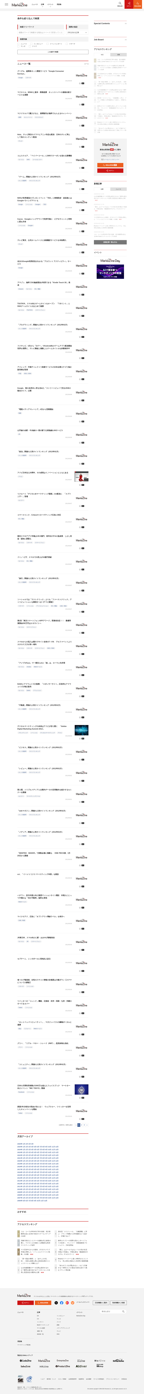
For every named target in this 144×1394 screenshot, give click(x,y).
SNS (58, 1335)
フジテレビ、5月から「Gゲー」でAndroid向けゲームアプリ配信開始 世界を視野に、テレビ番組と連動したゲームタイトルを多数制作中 (45, 347)
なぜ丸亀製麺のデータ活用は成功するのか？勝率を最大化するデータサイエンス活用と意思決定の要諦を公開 (35, 1270)
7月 (41, 1147)
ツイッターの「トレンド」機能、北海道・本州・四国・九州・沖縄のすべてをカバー (44, 1002)
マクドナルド (39, 117)
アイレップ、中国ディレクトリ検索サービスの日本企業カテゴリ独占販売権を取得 (44, 368)
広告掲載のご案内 (101, 1304)
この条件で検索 (53, 52)
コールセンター (37, 159)
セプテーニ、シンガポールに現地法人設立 (34, 959)
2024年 (19, 1149)
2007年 (19, 1198)
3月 (29, 1144)
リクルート (27, 1028)
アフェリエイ (37, 690)
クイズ (34, 46)
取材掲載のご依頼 (118, 1304)
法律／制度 (21, 920)
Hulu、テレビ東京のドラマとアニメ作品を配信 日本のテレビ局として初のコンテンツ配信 (43, 136)
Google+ (37, 204)
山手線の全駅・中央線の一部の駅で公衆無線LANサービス (40, 430)
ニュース (35, 4)
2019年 (19, 1164)
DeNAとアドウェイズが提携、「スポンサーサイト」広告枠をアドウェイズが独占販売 (44, 685)
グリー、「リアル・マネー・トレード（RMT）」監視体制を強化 (42, 1043)
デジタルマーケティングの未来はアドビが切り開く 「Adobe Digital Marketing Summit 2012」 (42, 727)
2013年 (19, 1181)
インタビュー (38, 44)
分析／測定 (63, 606)
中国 (19, 373)
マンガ (23, 46)
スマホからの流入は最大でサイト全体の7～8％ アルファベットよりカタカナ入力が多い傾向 (44, 643)
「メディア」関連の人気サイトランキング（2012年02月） (40, 832)
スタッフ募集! (62, 1379)
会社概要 (88, 1379)
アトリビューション (42, 606)
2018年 (19, 1166)
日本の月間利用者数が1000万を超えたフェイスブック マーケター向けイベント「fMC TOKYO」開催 (43, 1087)
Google (20, 77)
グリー (20, 1047)
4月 (32, 1144)
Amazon (20, 289)
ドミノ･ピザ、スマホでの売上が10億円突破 (34, 557)
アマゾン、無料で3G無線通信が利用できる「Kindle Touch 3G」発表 (43, 284)
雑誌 (19, 1028)
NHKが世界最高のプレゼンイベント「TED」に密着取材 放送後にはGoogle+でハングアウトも (44, 199)
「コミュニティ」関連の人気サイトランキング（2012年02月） (42, 1064)
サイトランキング (34, 180)
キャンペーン (28, 117)
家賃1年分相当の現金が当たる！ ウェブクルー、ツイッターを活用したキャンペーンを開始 (44, 1108)
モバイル (21, 159)
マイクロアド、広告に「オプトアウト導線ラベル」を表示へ (41, 916)
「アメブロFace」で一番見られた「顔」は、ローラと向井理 (41, 663)
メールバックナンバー (110, 159)
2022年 (19, 1155)
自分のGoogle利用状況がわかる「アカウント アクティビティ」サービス (44, 262)
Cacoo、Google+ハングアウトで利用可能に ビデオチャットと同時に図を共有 (44, 220)
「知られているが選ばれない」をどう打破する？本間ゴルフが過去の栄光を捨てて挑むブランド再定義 (72, 1268)
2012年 (19, 1184)
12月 (57, 1147)
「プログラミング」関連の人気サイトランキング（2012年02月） (43, 325)
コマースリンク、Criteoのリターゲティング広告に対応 (39, 515)
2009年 (19, 1192)
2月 (26, 1144)
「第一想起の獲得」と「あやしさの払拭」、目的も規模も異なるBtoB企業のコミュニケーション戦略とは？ (35, 1261)
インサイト (40, 1323)
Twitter (20, 1007)
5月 (35, 1147)
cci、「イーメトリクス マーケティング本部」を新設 (38, 874)
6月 (38, 1147)
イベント (50, 4)
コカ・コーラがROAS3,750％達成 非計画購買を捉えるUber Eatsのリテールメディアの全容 (36, 1234)
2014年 (19, 1178)
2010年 (19, 1189)
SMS (28, 159)
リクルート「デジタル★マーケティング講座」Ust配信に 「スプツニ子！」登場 (44, 495)
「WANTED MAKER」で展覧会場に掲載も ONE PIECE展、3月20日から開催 (43, 854)
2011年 (19, 1186)
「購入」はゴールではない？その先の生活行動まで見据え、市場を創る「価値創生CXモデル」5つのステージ (73, 1252)
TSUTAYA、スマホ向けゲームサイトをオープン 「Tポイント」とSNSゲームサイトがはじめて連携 (43, 305)
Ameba (29, 667)
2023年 (19, 1152)
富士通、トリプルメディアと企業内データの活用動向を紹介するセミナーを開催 (44, 791)
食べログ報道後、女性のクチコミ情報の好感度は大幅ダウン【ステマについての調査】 (44, 981)
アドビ (20, 476)
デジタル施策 (41, 1329)
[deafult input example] (40, 32)
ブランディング (23, 733)
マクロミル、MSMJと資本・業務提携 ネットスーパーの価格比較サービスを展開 (44, 93)
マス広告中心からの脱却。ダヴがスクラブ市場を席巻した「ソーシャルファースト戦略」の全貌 (35, 1252)
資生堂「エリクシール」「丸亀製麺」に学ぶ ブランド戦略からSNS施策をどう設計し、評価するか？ (72, 1234)
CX (38, 1320)
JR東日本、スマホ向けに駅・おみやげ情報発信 (36, 938)
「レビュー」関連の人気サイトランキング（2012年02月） (40, 768)
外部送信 (124, 1379)
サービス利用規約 (98, 1379)
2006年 (19, 1201)
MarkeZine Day (80, 1317)
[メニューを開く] (6, 4)
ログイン (110, 171)
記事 (42, 4)
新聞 (19, 117)
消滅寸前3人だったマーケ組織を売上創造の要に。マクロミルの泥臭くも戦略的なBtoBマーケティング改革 (36, 1243)
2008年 (19, 1195)
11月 (53, 1147)
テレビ (20, 141)
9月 (46, 1147)
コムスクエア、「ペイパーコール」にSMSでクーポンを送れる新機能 (44, 156)
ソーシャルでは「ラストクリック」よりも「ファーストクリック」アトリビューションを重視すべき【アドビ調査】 (44, 601)
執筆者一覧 (40, 1335)
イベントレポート (56, 44)
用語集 (59, 4)
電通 (19, 413)
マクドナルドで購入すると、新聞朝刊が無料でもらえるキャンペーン (44, 113)
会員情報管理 (72, 1379)
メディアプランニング (63, 1329)
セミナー (21, 500)
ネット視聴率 (22, 180)
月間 (118, 54)
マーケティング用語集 (24, 1346)
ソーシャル (29, 204)
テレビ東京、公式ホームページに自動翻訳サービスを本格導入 (41, 240)
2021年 (19, 1158)
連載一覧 (39, 1332)
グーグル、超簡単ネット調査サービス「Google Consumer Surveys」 (40, 72)
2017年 (19, 1169)
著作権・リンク (51, 1379)
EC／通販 (37, 289)
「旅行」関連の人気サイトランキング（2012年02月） (38, 578)
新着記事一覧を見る (110, 242)
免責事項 (81, 1379)
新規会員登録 (110, 165)
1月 (24, 1144)
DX (38, 1317)
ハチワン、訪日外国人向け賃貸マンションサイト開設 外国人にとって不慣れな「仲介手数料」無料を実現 (44, 896)
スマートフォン (40, 310)
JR (19, 434)
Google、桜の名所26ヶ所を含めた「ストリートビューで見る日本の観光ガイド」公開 (44, 389)
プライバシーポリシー (112, 1379)
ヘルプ (43, 1379)
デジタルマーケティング (47, 733)
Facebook (21, 1092)
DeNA (28, 690)
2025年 (19, 1147)
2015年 (19, 1175)
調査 (58, 1326)
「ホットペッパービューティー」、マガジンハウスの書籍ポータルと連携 (44, 1023)
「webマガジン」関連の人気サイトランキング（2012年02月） (42, 811)
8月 (43, 1147)
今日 (102, 54)
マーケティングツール (33, 796)
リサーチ (72, 44)
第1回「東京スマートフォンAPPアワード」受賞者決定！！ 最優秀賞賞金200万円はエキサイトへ (44, 622)
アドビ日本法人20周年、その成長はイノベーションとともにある (42, 473)
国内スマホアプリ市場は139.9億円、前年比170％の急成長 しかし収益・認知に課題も (44, 537)
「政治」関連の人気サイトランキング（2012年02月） (38, 452)
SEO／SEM (27, 373)
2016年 (19, 1172)
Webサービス (38, 667)
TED (44, 204)
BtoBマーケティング (43, 1326)
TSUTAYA (30, 310)
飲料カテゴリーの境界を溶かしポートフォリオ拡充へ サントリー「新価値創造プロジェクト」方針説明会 (72, 1243)
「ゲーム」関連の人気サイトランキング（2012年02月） (39, 177)
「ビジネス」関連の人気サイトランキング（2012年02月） (40, 747)
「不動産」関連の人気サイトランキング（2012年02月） (39, 705)
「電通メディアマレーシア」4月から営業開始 (35, 409)
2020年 (19, 1161)
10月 (49, 1147)
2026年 (19, 1144)
